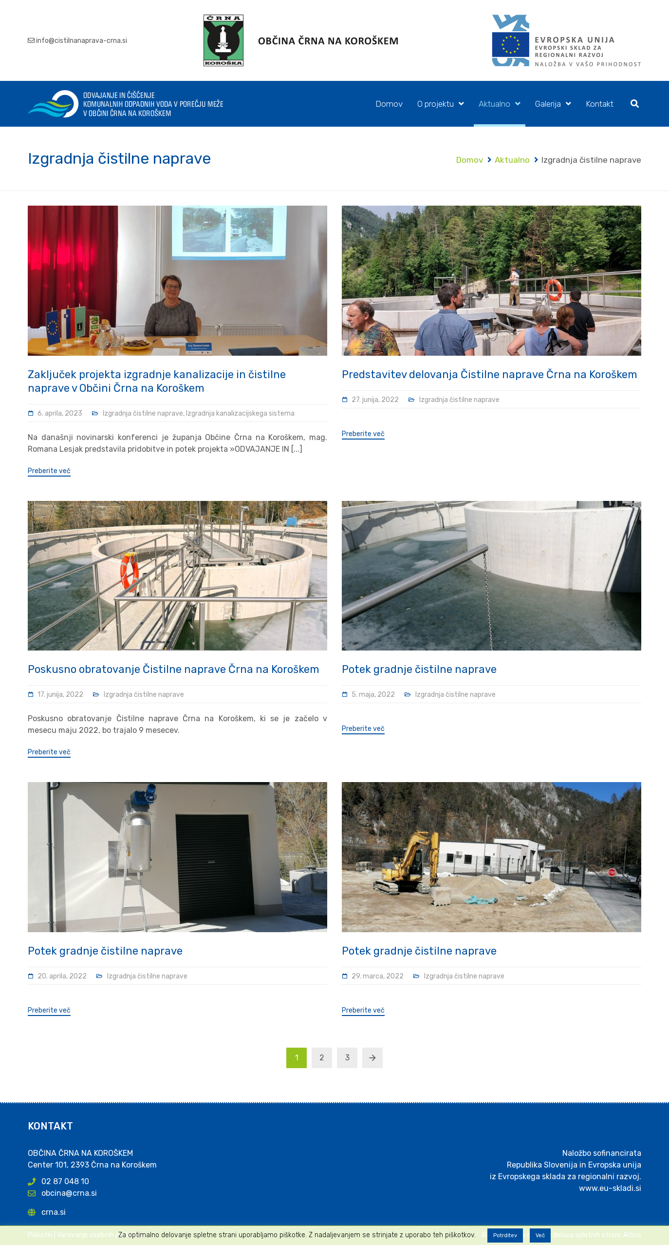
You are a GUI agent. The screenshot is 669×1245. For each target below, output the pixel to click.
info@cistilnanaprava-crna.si (81, 41)
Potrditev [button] (505, 1235)
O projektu (435, 104)
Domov (389, 104)
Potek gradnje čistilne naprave (419, 669)
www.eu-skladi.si (610, 1188)
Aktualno (494, 104)
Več (540, 1235)
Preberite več (49, 471)
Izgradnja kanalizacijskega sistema (240, 413)
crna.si (53, 1212)
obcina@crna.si (69, 1193)
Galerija (548, 104)
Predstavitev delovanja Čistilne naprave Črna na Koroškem (489, 374)
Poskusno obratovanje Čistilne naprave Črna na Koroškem (173, 669)
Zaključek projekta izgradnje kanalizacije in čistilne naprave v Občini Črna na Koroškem (157, 381)
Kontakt (599, 104)
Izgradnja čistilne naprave (143, 413)
